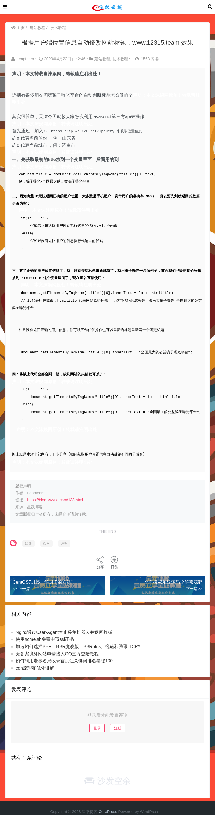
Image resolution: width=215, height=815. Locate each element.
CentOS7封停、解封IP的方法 (42, 572)
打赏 (114, 553)
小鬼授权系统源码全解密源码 (173, 572)
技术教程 (58, 27)
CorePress (108, 802)
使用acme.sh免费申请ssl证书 (45, 629)
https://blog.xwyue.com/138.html (55, 490)
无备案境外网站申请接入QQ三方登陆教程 (57, 644)
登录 (97, 718)
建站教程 (37, 27)
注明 (64, 534)
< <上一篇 (21, 579)
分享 (100, 553)
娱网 (46, 534)
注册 (117, 718)
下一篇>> (194, 579)
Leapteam (23, 59)
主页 (18, 27)
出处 (28, 534)
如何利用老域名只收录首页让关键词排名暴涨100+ (65, 651)
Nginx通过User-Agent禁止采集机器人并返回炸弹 (64, 622)
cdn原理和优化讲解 (35, 658)
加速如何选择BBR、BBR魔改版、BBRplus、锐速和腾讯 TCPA (78, 636)
